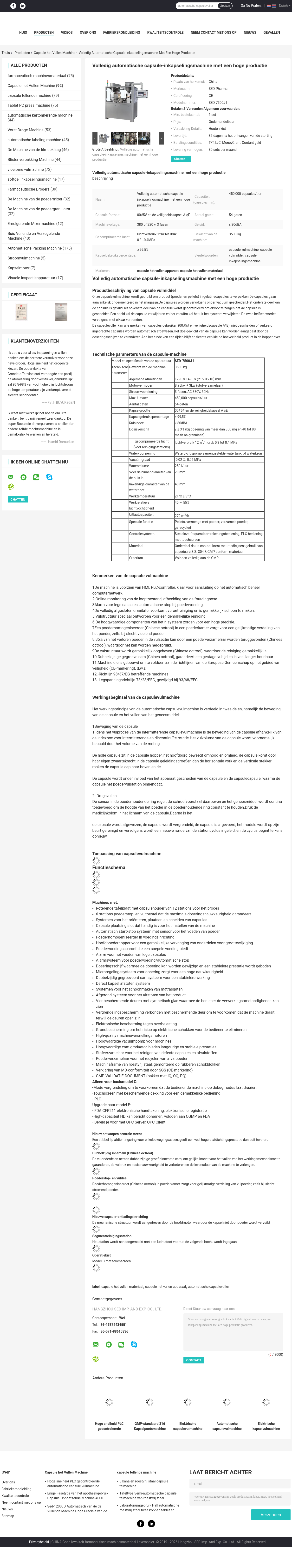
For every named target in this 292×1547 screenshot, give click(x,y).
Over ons (88, 32)
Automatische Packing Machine (35, 248)
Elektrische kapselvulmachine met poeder (266, 1426)
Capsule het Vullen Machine (54, 53)
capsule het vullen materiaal (122, 1287)
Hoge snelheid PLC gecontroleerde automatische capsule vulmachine (109, 1426)
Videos (67, 32)
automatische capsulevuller (208, 1287)
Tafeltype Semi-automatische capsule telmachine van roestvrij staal (148, 1495)
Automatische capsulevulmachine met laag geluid (227, 1426)
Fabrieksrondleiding (121, 32)
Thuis (6, 53)
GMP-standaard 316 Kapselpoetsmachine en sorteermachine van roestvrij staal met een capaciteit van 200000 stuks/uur (150, 1426)
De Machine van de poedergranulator (39, 209)
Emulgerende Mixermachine (31, 223)
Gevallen (272, 32)
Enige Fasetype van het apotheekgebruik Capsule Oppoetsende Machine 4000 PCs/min (78, 1496)
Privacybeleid (39, 1542)
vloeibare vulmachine (26, 169)
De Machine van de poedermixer (35, 199)
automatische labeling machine (34, 140)
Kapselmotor (19, 268)
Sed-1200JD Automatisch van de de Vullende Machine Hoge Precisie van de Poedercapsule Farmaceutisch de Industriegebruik (77, 1509)
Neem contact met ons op (213, 32)
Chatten (179, 159)
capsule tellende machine (29, 95)
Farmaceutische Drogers (29, 189)
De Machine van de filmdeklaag (34, 149)
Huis (23, 32)
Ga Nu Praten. (251, 5)
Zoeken (225, 5)
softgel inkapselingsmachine (32, 179)
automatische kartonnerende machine (40, 115)
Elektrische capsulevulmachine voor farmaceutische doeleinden (187, 1426)
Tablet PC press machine (29, 105)
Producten (44, 32)
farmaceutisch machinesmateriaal (37, 75)
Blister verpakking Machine (31, 159)
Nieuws (250, 32)
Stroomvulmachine (24, 258)
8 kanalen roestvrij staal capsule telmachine (144, 1483)
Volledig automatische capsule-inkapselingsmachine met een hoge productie (125, 154)
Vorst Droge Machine (26, 130)
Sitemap (8, 1516)
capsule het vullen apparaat (165, 1287)
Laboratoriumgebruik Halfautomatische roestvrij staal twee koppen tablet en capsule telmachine (149, 1508)
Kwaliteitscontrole (165, 32)
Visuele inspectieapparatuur (31, 278)
